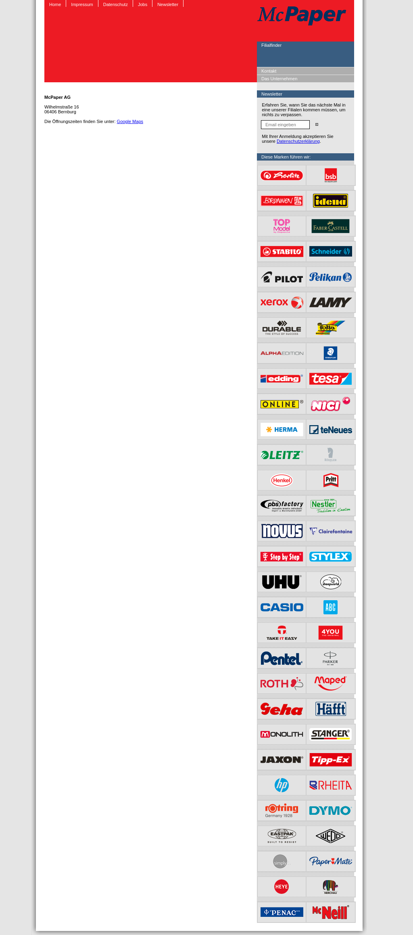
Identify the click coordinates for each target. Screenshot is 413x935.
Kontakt (268, 71)
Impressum (82, 4)
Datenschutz (115, 4)
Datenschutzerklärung (298, 141)
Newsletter (167, 4)
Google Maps (130, 121)
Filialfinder (271, 45)
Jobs (142, 4)
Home (55, 4)
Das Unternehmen (279, 78)
